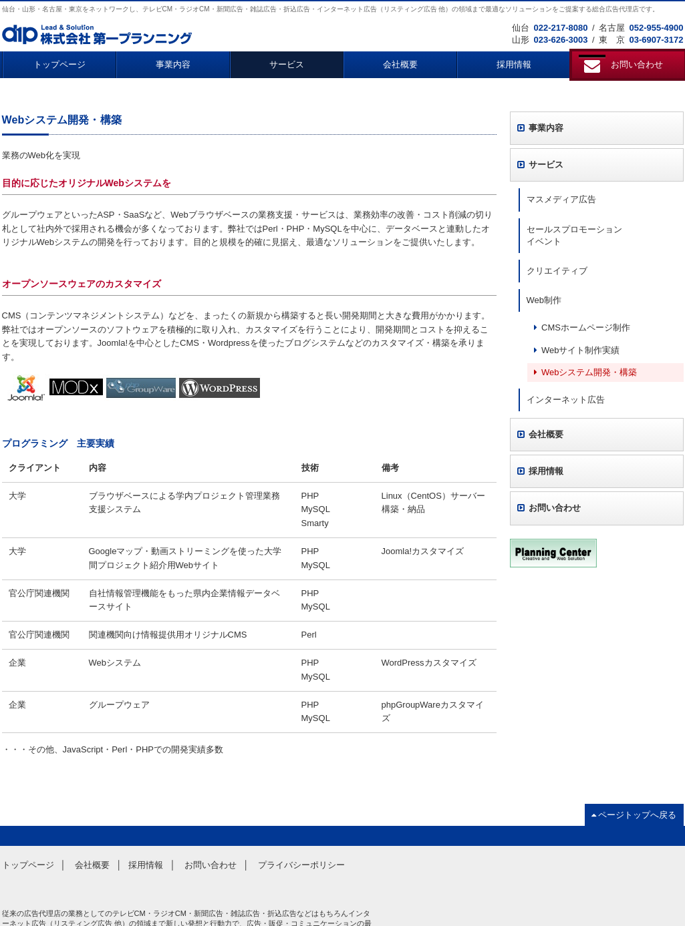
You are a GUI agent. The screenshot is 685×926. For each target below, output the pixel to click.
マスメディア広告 (561, 199)
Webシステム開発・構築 (586, 372)
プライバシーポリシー (301, 865)
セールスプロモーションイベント (574, 235)
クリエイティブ (557, 271)
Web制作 (544, 300)
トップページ (59, 64)
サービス (286, 64)
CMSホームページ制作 (582, 327)
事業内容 (173, 64)
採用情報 (514, 64)
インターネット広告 (566, 400)
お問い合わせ (549, 508)
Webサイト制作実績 (577, 350)
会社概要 (400, 64)
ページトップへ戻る (634, 815)
